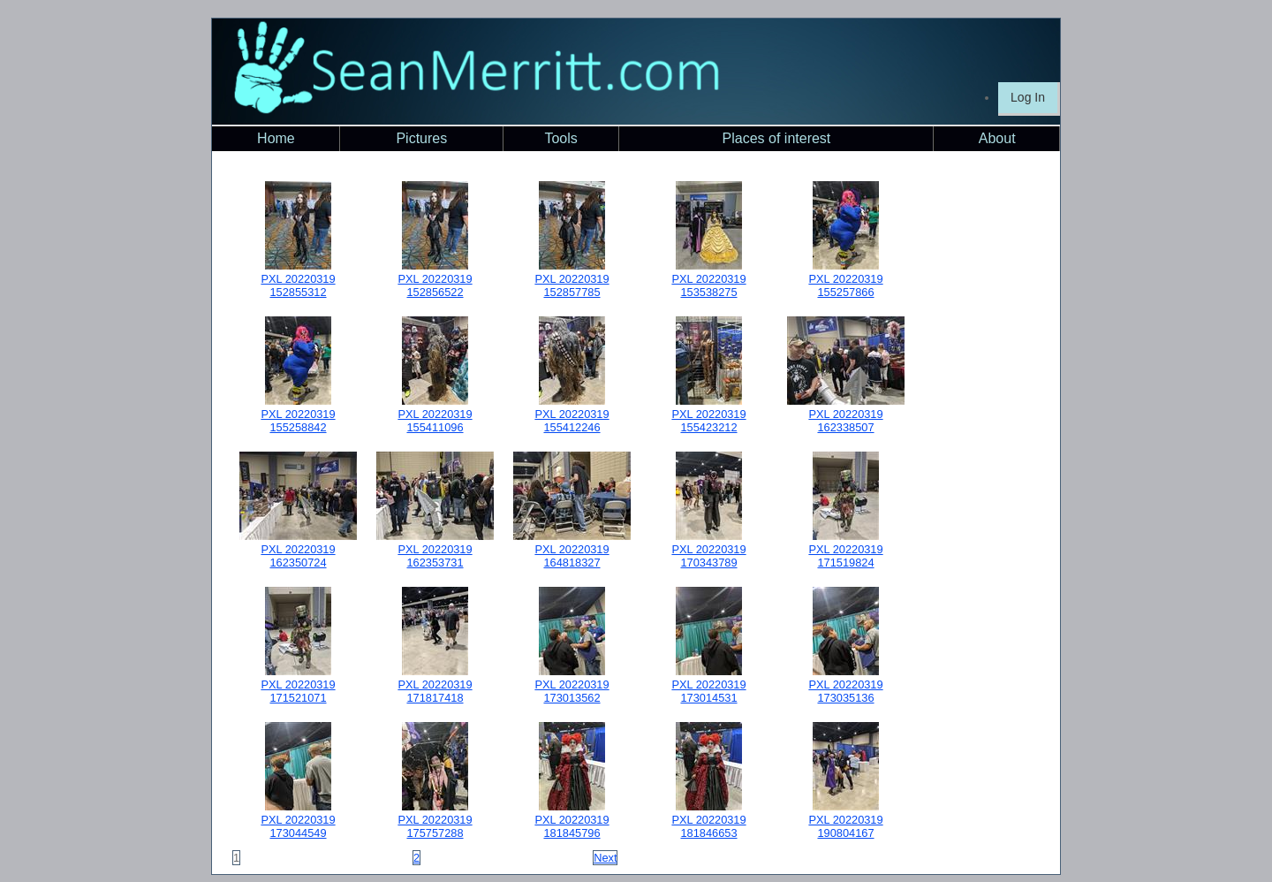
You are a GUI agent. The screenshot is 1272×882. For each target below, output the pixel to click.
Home (276, 138)
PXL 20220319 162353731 (435, 556)
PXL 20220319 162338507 (845, 420)
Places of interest (777, 138)
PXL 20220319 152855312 (298, 285)
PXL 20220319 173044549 (298, 826)
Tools (560, 138)
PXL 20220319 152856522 (435, 285)
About (997, 138)
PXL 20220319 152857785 (571, 285)
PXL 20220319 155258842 (298, 420)
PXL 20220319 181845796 (571, 826)
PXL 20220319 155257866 (845, 285)
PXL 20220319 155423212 (708, 420)
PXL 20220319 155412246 (571, 420)
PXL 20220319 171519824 (845, 556)
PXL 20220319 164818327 (571, 556)
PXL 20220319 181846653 (708, 826)
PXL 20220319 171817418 (435, 691)
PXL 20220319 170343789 (708, 556)
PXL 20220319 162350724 (298, 556)
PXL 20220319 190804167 (845, 826)
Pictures (421, 138)
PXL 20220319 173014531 (708, 691)
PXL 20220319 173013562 (571, 691)
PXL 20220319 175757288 (435, 826)
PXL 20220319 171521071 (298, 691)
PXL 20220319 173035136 (845, 691)
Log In (1028, 97)
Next (605, 857)
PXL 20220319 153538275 (708, 285)
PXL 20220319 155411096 (435, 420)
